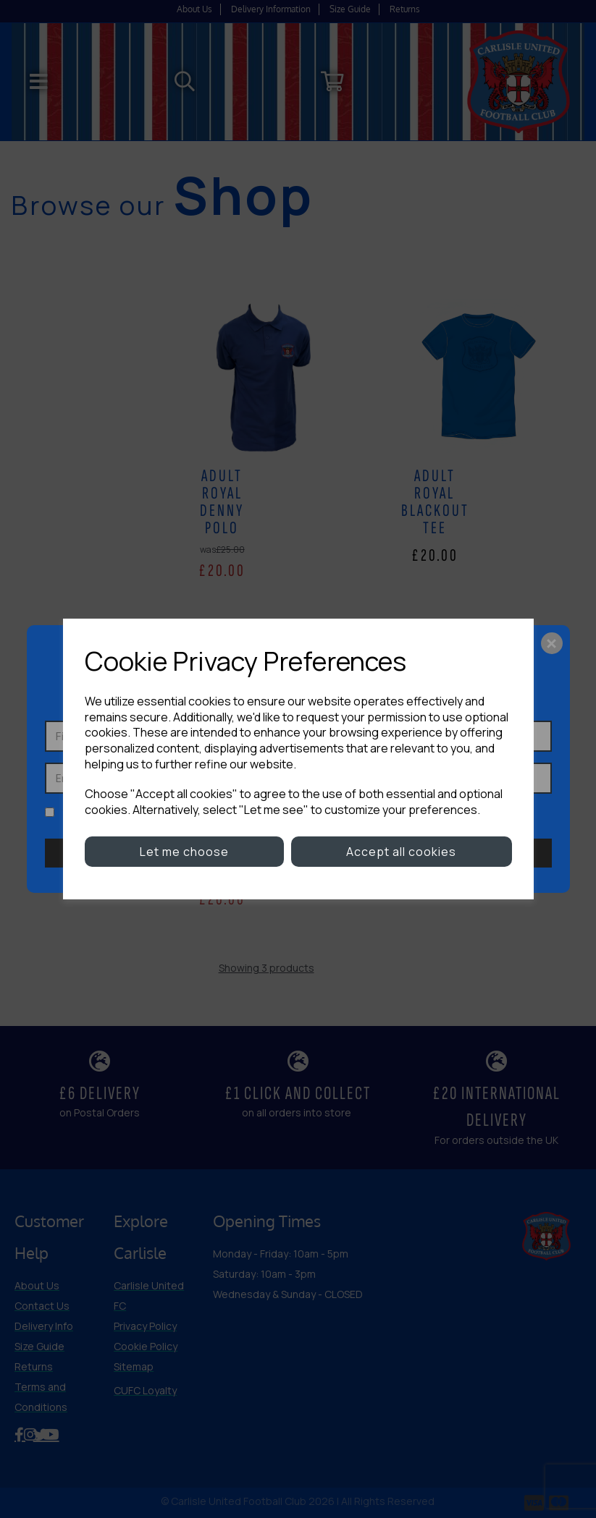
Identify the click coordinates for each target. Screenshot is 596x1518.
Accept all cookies (401, 852)
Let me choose (184, 852)
